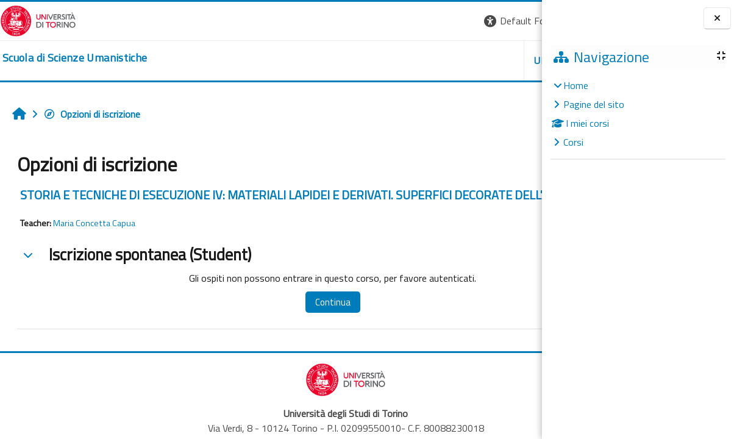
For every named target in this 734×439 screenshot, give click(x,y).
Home (575, 85)
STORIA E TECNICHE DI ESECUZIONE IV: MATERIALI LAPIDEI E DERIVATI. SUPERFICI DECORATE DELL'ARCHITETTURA (266, 202)
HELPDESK (468, 60)
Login (521, 20)
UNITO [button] (399, 60)
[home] (74, 58)
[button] (374, 21)
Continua (295, 317)
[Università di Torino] (38, 19)
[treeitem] (638, 114)
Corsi (573, 142)
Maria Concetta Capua (94, 237)
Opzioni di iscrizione (91, 114)
